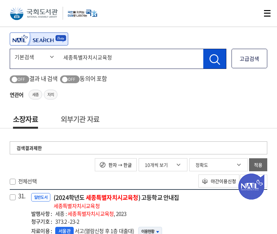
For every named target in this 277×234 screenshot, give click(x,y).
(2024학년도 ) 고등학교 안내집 (116, 201)
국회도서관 (36, 14)
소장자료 (25, 118)
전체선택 (27, 181)
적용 (258, 165)
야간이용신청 (213, 181)
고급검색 (249, 58)
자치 (50, 95)
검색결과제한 (29, 148)
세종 (35, 95)
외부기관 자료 (80, 118)
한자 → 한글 (116, 165)
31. (22, 196)
